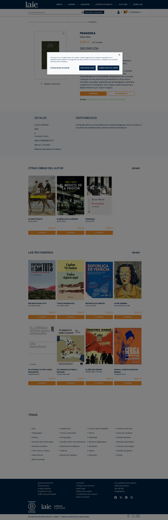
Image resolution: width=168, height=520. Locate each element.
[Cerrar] (119, 54)
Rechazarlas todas (87, 68)
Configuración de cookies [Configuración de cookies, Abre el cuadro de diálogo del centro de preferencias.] (59, 68)
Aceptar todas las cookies (108, 68)
